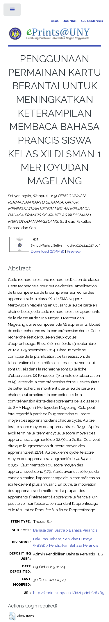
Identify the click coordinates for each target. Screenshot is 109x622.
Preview (74, 251)
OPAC (55, 21)
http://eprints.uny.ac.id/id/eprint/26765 (68, 592)
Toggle (12, 11)
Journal (69, 21)
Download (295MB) (47, 251)
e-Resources (92, 21)
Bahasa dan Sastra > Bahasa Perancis (65, 530)
